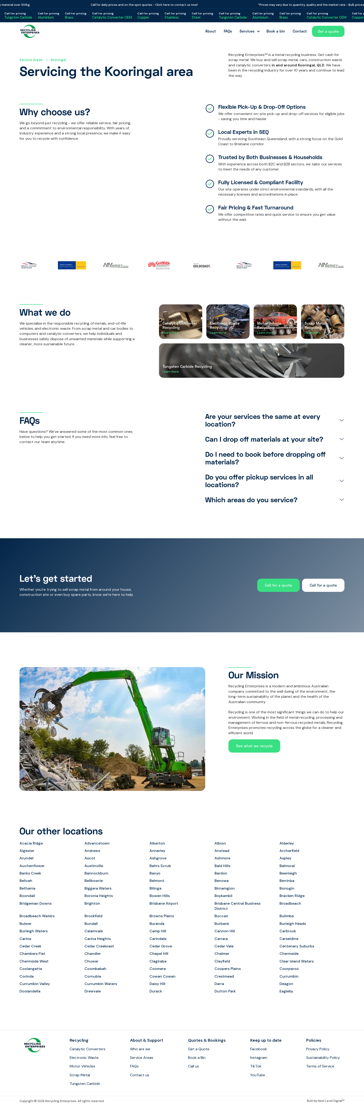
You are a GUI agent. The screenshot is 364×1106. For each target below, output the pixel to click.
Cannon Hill (224, 931)
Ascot (89, 858)
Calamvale (93, 931)
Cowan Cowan (163, 976)
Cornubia (92, 976)
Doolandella (30, 991)
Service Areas (31, 60)
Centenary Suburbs (297, 946)
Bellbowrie (93, 880)
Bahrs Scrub (160, 865)
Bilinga (155, 888)
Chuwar (91, 961)
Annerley (157, 850)
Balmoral (287, 865)
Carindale (158, 938)
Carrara (221, 938)
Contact (300, 31)
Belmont (157, 880)
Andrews (92, 850)
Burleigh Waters (34, 931)
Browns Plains (162, 916)
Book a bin (275, 31)
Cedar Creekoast (99, 946)
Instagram (258, 1057)
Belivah (26, 880)
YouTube (257, 1075)
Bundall (91, 923)
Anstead (221, 850)
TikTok (255, 1066)
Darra (219, 983)
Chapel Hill (159, 953)
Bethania (27, 888)
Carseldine (289, 938)
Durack (156, 991)
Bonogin (287, 888)
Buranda (157, 923)
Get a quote (328, 31)
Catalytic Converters (87, 1049)
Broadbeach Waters (37, 916)
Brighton (92, 903)
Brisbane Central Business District (237, 906)
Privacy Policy (317, 1049)
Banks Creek (30, 873)
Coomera (158, 968)
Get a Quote (198, 1049)
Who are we (140, 1049)
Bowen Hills (160, 895)
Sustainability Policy (323, 1057)
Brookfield (93, 916)
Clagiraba (158, 961)
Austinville (93, 865)
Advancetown (97, 843)
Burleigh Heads (293, 923)
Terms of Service (320, 1066)
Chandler (92, 953)
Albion (220, 843)
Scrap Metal (80, 1075)
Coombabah (95, 968)
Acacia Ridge (31, 843)
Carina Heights (97, 938)
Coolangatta (31, 968)
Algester (27, 850)
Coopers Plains (227, 968)
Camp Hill (158, 931)
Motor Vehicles (82, 1066)
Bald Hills (222, 865)
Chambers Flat (32, 953)
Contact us (139, 1075)
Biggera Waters (97, 888)
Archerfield (289, 850)
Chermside (289, 953)
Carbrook (288, 931)
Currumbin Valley (35, 983)
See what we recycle (254, 746)
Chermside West (34, 961)
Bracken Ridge (292, 895)
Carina (25, 938)
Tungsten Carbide (85, 1083)
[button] (249, 31)
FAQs (228, 31)
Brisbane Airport (164, 903)
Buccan (221, 916)
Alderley (287, 843)
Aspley (285, 858)
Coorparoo (289, 968)
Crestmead (224, 976)
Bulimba (287, 916)
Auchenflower (32, 865)
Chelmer (221, 953)
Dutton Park (225, 991)
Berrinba (287, 880)
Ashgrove (158, 858)
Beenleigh (288, 873)
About (210, 31)
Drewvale (92, 991)
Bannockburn (96, 873)
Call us (193, 1066)
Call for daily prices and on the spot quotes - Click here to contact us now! (148, 5)
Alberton (157, 843)
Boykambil (223, 895)
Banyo (155, 873)
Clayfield (222, 961)
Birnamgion (224, 888)
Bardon (220, 873)
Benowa (221, 880)
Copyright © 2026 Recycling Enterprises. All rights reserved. (62, 1101)
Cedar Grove (161, 946)
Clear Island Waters (297, 961)
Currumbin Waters (100, 983)
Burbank (221, 923)
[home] (30, 31)
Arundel (26, 858)
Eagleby (286, 991)
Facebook (258, 1049)
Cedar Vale (224, 946)
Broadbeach (290, 903)
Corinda (27, 976)
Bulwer (26, 923)
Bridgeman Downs (36, 903)
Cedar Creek (30, 946)
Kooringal (58, 60)
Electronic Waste (84, 1057)
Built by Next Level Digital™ (325, 1101)
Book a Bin (196, 1057)
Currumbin (289, 976)
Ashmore (222, 858)
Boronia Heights (98, 895)
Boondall (27, 895)
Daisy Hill (157, 983)
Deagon (286, 983)
